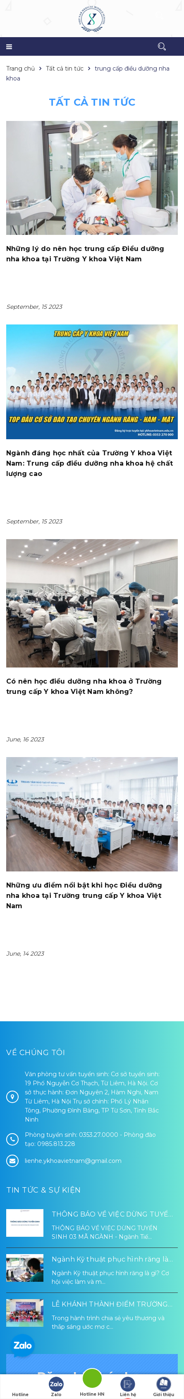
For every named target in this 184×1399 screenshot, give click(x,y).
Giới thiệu (163, 1387)
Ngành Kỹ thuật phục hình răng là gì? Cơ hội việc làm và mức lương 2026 (110, 1037)
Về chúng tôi (35, 829)
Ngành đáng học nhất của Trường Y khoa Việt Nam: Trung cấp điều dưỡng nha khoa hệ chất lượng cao (89, 463)
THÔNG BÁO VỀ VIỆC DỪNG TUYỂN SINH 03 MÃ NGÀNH (113, 992)
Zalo (56, 1387)
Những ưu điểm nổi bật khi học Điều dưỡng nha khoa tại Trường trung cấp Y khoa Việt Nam (84, 672)
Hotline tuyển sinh (20, 1388)
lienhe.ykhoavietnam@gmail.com (73, 937)
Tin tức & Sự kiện (43, 966)
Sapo (112, 1372)
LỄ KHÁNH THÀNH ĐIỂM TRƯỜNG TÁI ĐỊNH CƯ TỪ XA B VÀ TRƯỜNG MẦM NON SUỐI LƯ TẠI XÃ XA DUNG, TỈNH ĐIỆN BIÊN (114, 1082)
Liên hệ (128, 1387)
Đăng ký (92, 1299)
